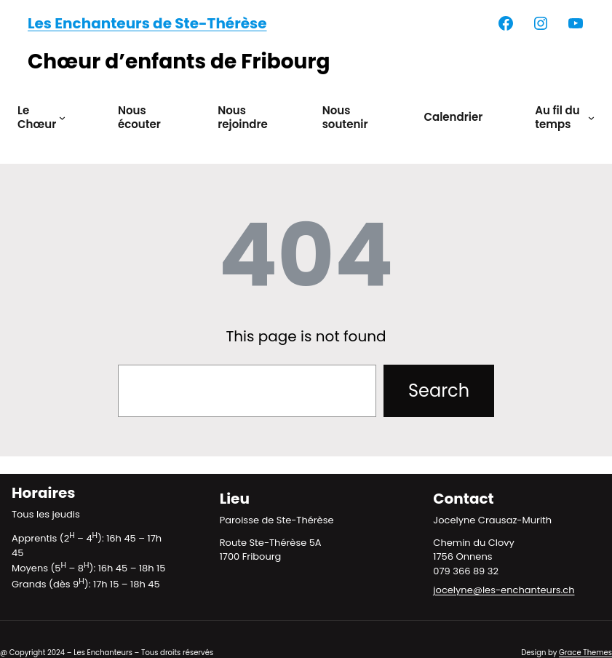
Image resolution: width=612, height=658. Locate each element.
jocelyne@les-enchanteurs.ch (503, 590)
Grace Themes (585, 652)
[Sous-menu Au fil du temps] (591, 117)
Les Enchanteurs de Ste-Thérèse (147, 23)
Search (438, 390)
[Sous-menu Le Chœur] (62, 117)
